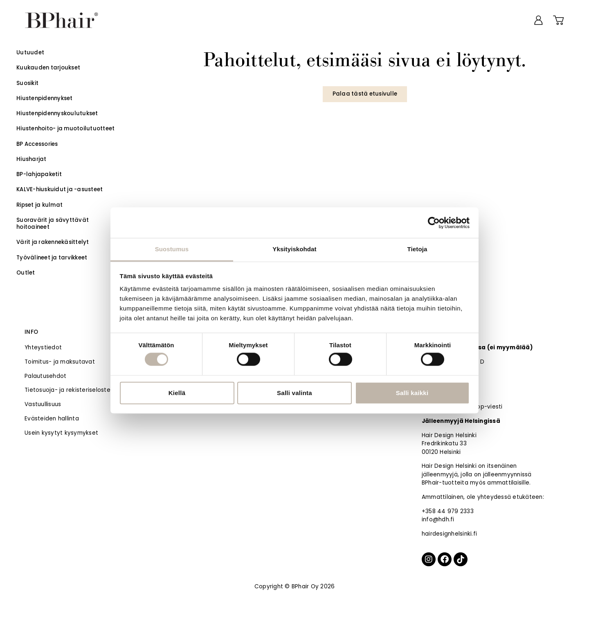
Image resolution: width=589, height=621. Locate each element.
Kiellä (177, 392)
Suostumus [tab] (172, 249)
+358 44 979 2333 (448, 511)
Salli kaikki (412, 392)
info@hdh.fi (438, 519)
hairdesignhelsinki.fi (449, 534)
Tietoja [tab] (417, 249)
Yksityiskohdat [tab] (294, 249)
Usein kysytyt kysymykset (61, 433)
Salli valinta (294, 392)
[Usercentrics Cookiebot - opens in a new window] (434, 223)
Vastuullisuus (43, 404)
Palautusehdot (45, 376)
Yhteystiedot (43, 347)
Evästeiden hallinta (52, 418)
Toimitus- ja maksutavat (60, 362)
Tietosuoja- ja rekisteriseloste (67, 390)
